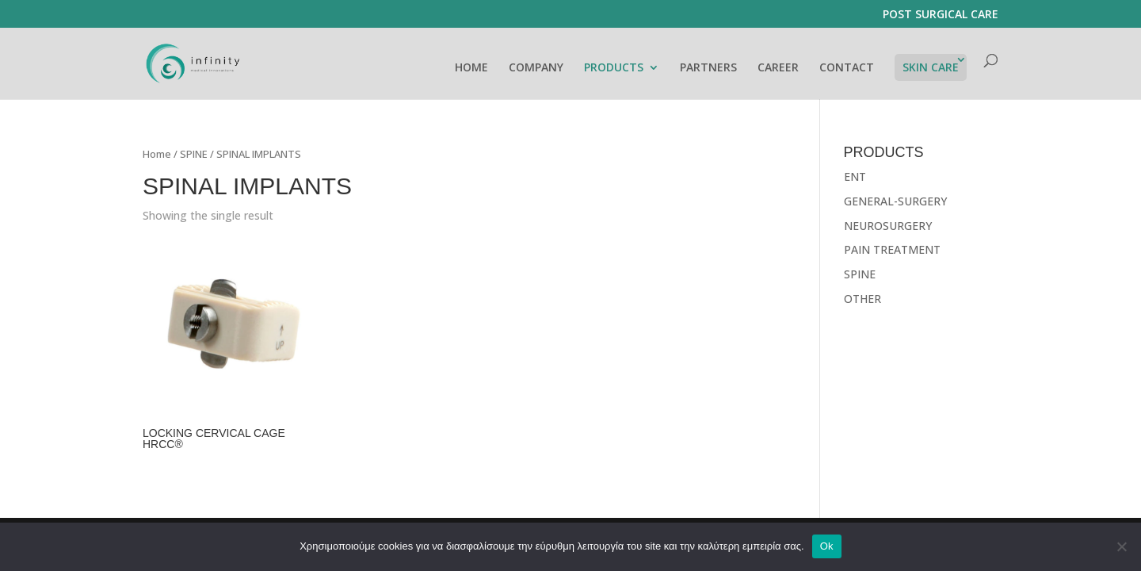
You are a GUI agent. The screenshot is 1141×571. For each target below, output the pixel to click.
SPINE (194, 154)
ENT (855, 176)
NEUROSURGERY (888, 225)
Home (157, 154)
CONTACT (846, 68)
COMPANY (536, 68)
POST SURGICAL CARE (940, 15)
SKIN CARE (930, 67)
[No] (1121, 546)
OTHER (862, 298)
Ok (827, 546)
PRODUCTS (613, 68)
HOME (471, 68)
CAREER (778, 68)
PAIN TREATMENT (892, 249)
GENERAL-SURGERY (895, 201)
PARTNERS (708, 68)
